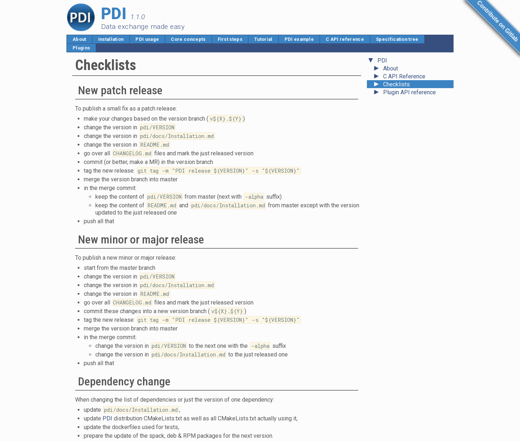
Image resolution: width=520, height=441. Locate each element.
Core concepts (188, 39)
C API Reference (404, 76)
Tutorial (263, 39)
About (79, 39)
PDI (382, 60)
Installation (111, 39)
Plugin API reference (409, 92)
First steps (230, 39)
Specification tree (397, 39)
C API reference (345, 39)
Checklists (396, 84)
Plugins (81, 48)
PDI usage (147, 39)
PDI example (299, 39)
